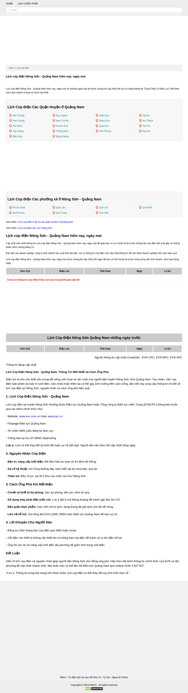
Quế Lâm (61, 207)
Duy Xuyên (61, 115)
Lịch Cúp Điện (23, 68)
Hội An (146, 115)
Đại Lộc (146, 131)
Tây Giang (18, 131)
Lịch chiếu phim (28, 3)
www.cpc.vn (55, 416)
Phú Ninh (17, 126)
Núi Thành (147, 120)
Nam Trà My (62, 120)
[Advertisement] (94, 41)
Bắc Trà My (19, 115)
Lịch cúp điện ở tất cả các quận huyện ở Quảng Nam (45, 222)
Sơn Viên (104, 213)
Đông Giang (62, 136)
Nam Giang (19, 120)
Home (11, 68)
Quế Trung (61, 213)
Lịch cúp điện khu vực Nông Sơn (35, 228)
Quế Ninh (147, 207)
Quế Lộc (103, 207)
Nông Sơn (104, 120)
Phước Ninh (19, 207)
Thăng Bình (62, 131)
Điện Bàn (17, 136)
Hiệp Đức (104, 115)
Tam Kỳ (146, 126)
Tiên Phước (105, 131)
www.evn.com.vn (29, 416)
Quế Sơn (104, 126)
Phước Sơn (62, 126)
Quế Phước (19, 213)
